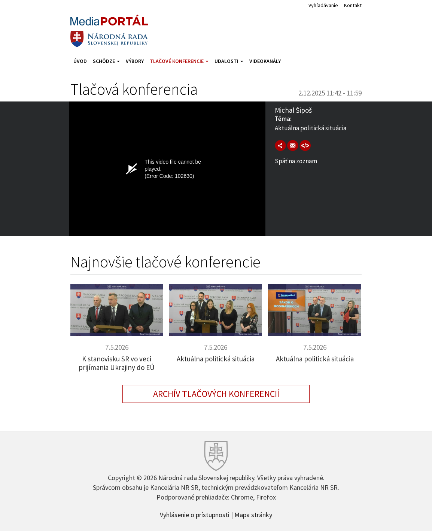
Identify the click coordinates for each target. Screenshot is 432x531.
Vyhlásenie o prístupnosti (194, 514)
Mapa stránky (253, 514)
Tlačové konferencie (179, 61)
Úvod (80, 61)
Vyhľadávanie (323, 5)
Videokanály (265, 61)
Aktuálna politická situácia (216, 359)
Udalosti (229, 61)
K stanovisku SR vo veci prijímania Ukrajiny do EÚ (117, 363)
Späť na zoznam (296, 161)
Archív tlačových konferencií (216, 394)
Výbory (135, 61)
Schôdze (106, 61)
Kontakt (353, 5)
